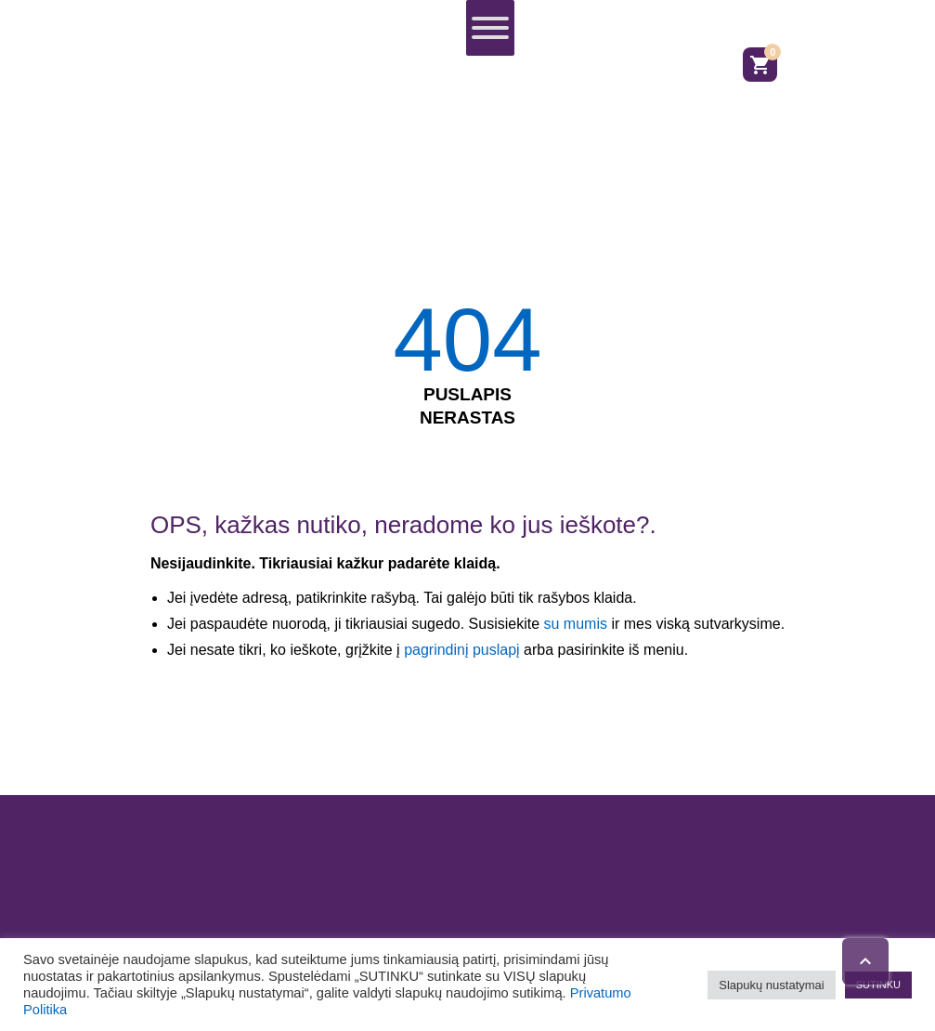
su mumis (574, 624)
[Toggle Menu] (490, 28)
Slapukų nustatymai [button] (771, 985)
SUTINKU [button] (878, 984)
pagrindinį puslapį (462, 650)
